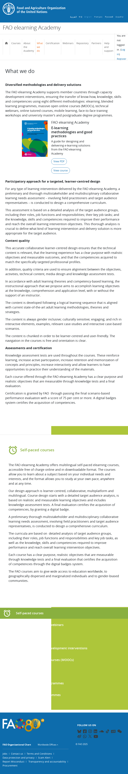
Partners (96, 43)
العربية (73, 17)
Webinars (68, 43)
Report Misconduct (13, 761)
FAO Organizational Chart (17, 744)
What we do (40, 47)
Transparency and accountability (47, 761)
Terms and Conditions (39, 753)
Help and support (108, 47)
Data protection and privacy (18, 757)
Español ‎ (120, 17)
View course (60, 170)
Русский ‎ (109, 17)
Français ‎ (98, 17)
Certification (53, 43)
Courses (16, 43)
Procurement (10, 765)
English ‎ (88, 17)
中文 (81, 17)
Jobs (5, 753)
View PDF (59, 161)
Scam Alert (44, 757)
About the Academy (28, 47)
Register (121, 58)
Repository (82, 43)
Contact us (17, 753)
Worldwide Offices (47, 744)
